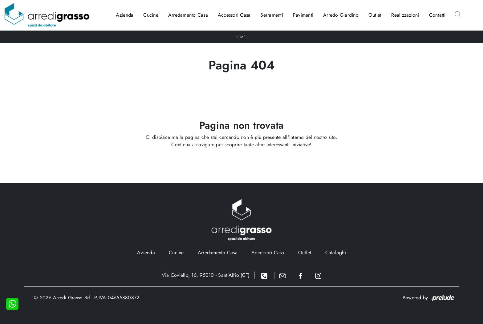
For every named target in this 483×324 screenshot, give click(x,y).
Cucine (150, 15)
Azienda (125, 15)
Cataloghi (335, 252)
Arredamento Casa (188, 15)
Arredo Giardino (341, 15)
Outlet (375, 15)
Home (240, 37)
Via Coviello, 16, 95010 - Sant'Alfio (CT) (206, 275)
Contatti (437, 15)
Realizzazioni (405, 15)
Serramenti (271, 15)
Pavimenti (303, 15)
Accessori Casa (234, 15)
